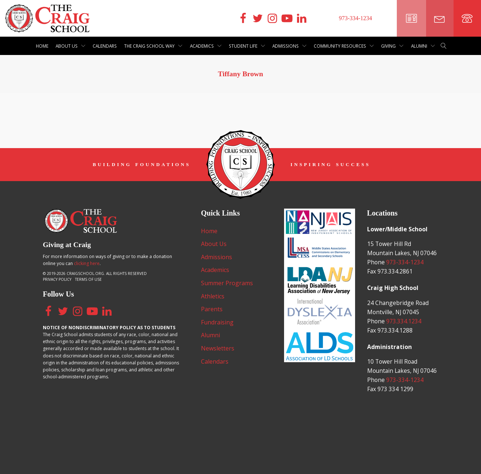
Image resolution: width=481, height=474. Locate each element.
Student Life (247, 46)
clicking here (87, 261)
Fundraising (217, 322)
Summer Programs (227, 283)
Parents (212, 309)
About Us (70, 46)
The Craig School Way (153, 46)
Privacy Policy (57, 277)
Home (42, 46)
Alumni (423, 46)
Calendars (105, 46)
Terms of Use (88, 277)
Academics (205, 46)
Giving (392, 46)
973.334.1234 (404, 332)
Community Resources (344, 46)
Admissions (289, 46)
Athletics (212, 296)
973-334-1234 (405, 272)
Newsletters (217, 348)
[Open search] (444, 46)
